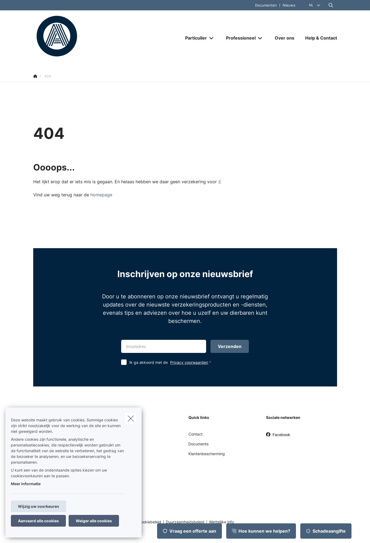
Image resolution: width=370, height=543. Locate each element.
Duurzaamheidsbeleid (185, 522)
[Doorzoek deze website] (331, 5)
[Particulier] (194, 38)
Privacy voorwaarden (189, 362)
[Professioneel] (239, 38)
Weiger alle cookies (94, 520)
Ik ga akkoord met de (171, 362)
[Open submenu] (211, 38)
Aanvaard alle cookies (38, 520)
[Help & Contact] (318, 38)
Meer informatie (26, 483)
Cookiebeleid (149, 522)
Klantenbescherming (206, 453)
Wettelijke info (221, 522)
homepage (101, 194)
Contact (195, 434)
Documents (198, 444)
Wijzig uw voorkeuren (38, 506)
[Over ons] (284, 38)
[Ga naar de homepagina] (87, 37)
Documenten (266, 5)
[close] (130, 418)
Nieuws (289, 5)
